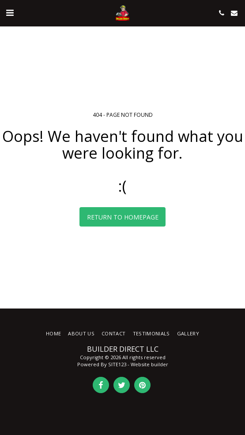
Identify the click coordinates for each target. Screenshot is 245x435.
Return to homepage (122, 217)
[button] (9, 13)
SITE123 (117, 364)
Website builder (149, 364)
